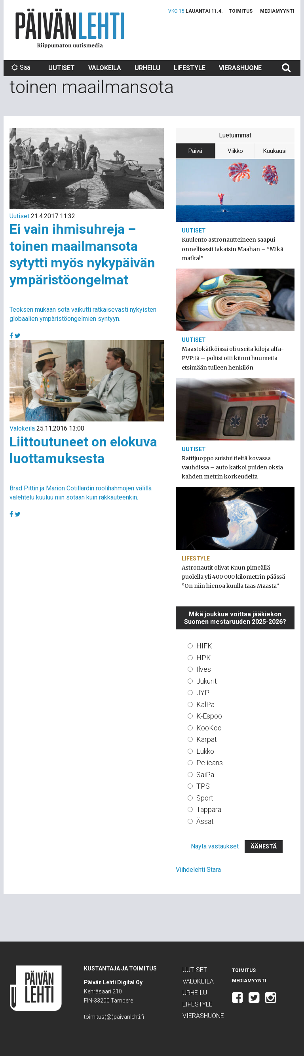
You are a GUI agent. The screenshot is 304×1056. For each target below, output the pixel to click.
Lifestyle (189, 68)
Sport (204, 798)
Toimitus (241, 11)
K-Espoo (209, 716)
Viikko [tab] (235, 150)
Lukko (205, 751)
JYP (202, 692)
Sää (20, 67)
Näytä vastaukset (215, 846)
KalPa (205, 704)
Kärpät (206, 739)
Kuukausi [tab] (275, 150)
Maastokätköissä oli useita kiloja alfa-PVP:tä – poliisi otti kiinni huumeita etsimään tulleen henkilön (233, 358)
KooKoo (209, 728)
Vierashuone (240, 68)
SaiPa (205, 774)
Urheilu (147, 68)
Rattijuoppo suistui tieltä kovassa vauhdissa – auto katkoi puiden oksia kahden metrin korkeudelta (232, 467)
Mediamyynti (277, 11)
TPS (203, 786)
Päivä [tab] (195, 150)
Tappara (208, 809)
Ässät (205, 821)
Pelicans (209, 763)
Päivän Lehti (69, 28)
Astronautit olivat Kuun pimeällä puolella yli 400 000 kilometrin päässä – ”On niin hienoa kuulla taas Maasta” (236, 576)
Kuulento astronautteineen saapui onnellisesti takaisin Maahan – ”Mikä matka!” (232, 248)
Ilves (203, 669)
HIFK (204, 646)
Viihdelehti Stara (198, 869)
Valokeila (104, 68)
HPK (203, 658)
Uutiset (61, 68)
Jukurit (206, 681)
